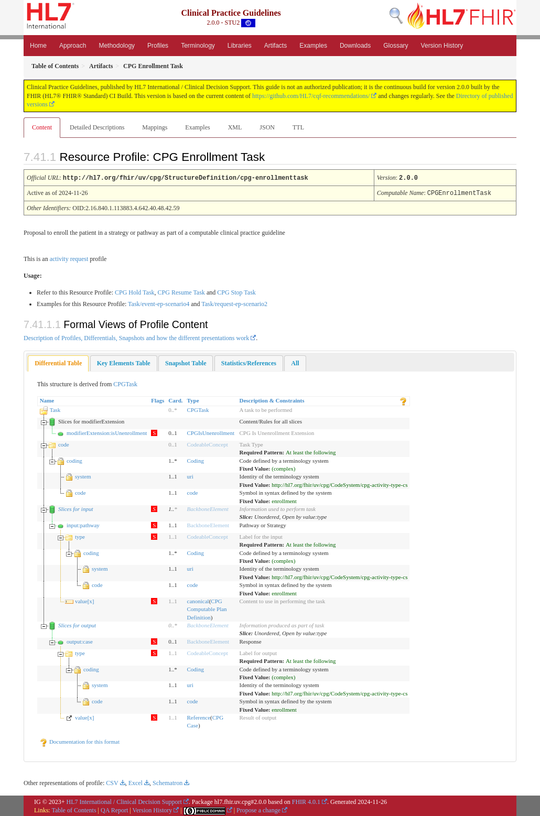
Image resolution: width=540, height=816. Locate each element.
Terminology (198, 45)
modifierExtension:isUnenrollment (107, 432)
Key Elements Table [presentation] (123, 362)
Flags (157, 399)
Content (42, 127)
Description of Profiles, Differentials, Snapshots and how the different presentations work (136, 337)
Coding (195, 459)
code (63, 443)
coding (74, 459)
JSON (267, 127)
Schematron (167, 782)
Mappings (154, 127)
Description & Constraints (272, 399)
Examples (313, 45)
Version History (442, 45)
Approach (72, 45)
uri (190, 475)
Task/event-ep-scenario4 (158, 303)
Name (47, 399)
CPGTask (125, 383)
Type (193, 399)
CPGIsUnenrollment (210, 432)
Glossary (395, 45)
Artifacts (275, 45)
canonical (198, 600)
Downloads (355, 45)
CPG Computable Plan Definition (207, 608)
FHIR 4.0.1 (306, 800)
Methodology (117, 45)
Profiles (157, 45)
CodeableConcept (207, 443)
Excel (135, 782)
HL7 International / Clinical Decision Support (124, 800)
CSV (112, 782)
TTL (298, 127)
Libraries (240, 45)
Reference (199, 716)
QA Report (114, 809)
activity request (69, 258)
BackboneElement (208, 508)
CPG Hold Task (135, 291)
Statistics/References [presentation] (248, 362)
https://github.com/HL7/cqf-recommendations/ (311, 96)
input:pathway (83, 524)
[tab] (58, 362)
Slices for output (77, 624)
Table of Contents (73, 809)
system (83, 475)
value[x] (84, 600)
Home (38, 45)
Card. (175, 399)
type (80, 535)
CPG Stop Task (236, 291)
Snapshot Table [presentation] (185, 362)
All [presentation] (295, 362)
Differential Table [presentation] (58, 362)
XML (235, 127)
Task (55, 409)
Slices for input (75, 508)
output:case (80, 640)
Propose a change (258, 809)
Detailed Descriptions (97, 127)
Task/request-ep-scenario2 (234, 303)
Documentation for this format (79, 740)
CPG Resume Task (181, 291)
